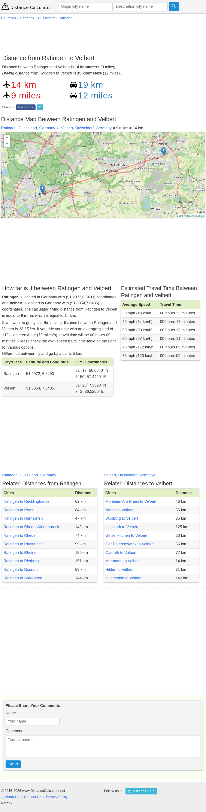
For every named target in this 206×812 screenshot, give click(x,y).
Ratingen (8, 128)
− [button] (7, 144)
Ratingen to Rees (18, 510)
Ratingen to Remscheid (23, 518)
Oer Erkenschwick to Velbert (129, 544)
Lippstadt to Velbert (121, 527)
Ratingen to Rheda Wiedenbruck (31, 527)
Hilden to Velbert (119, 569)
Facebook (25, 107)
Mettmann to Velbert (122, 561)
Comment (14, 731)
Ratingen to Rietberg (21, 561)
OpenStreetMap (195, 216)
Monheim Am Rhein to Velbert (130, 501)
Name (11, 713)
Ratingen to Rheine (19, 552)
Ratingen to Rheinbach (23, 544)
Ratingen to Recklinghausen (27, 501)
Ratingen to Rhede (19, 535)
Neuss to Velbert (119, 510)
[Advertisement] (103, 36)
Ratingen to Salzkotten (22, 578)
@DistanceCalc (141, 791)
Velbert (67, 128)
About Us (12, 797)
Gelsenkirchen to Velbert (126, 535)
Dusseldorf (28, 128)
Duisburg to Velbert (121, 518)
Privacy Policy (57, 797)
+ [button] (7, 138)
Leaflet (179, 216)
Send (13, 764)
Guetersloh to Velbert (123, 578)
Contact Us (32, 797)
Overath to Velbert (120, 552)
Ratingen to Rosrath (20, 569)
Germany (47, 128)
